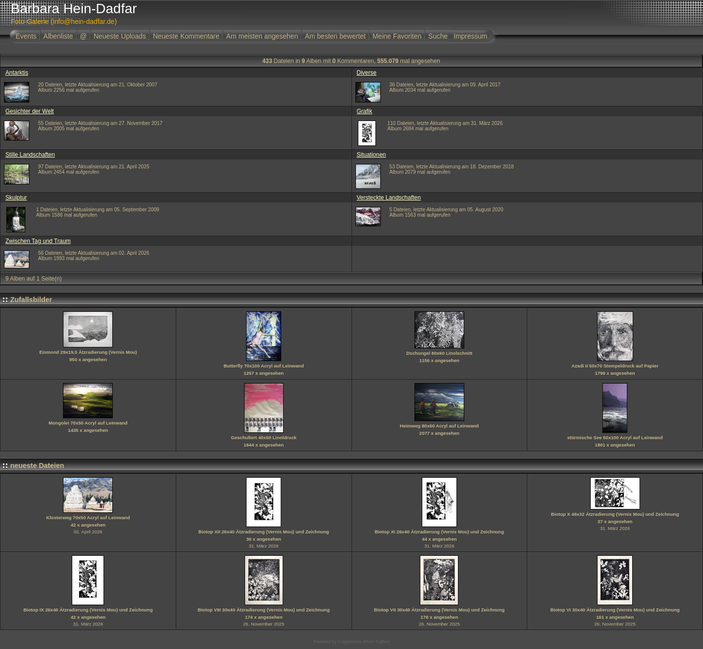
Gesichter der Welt (29, 111)
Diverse (367, 72)
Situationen (371, 154)
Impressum (470, 36)
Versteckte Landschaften (389, 197)
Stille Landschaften (30, 154)
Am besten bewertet (335, 36)
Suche (438, 36)
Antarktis (16, 72)
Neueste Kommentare (186, 36)
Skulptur (16, 197)
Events (26, 36)
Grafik (364, 111)
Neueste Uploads (120, 36)
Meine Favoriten (396, 36)
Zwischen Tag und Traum (38, 241)
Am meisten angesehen (262, 36)
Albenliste (58, 36)
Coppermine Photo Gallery (364, 641)
